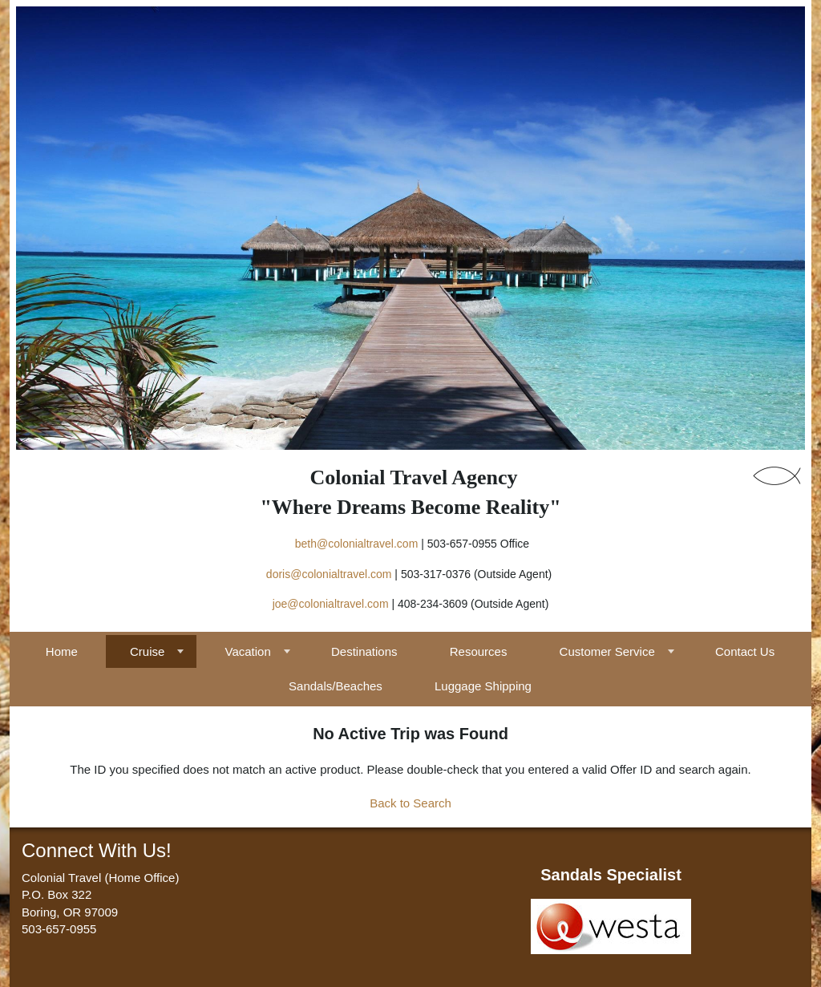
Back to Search (410, 803)
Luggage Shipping (483, 686)
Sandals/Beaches (335, 686)
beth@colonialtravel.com (357, 543)
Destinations (364, 651)
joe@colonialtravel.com (331, 603)
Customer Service (607, 651)
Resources (479, 651)
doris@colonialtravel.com (329, 574)
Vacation (248, 651)
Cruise (147, 651)
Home (62, 651)
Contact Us (744, 651)
